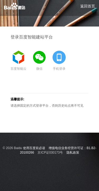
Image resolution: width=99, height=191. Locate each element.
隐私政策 (73, 152)
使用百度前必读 (34, 148)
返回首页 (87, 6)
